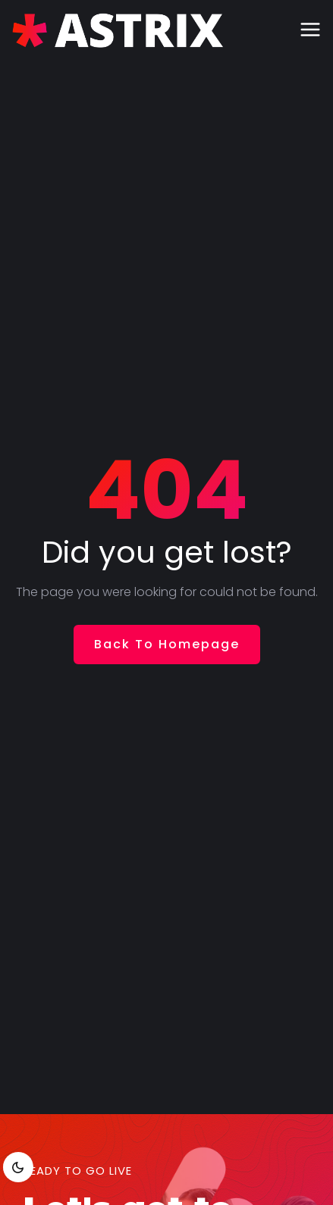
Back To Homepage (167, 644)
